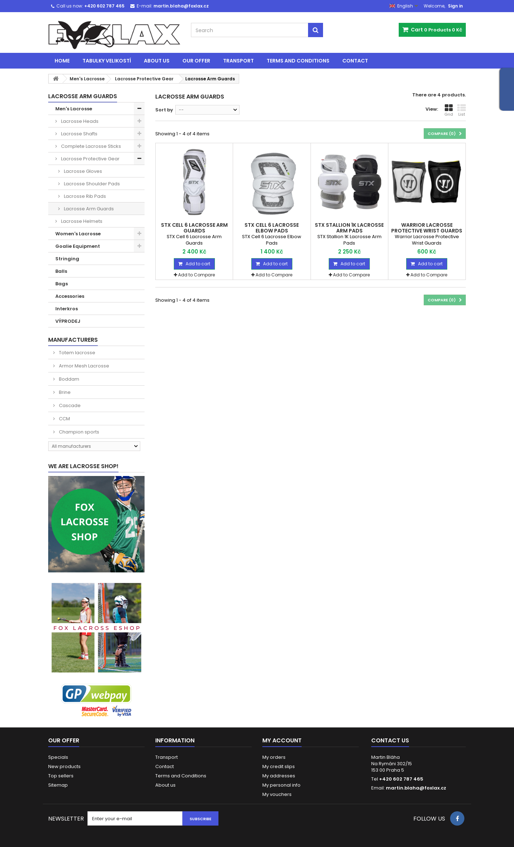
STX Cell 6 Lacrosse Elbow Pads (272, 228)
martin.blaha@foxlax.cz (416, 788)
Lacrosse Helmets (81, 221)
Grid (448, 110)
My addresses (278, 775)
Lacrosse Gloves (82, 171)
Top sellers (61, 775)
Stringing (67, 258)
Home (62, 60)
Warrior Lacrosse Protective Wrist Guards (426, 228)
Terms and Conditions (298, 60)
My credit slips (278, 766)
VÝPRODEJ (67, 321)
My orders (274, 757)
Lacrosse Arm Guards (88, 208)
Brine (64, 392)
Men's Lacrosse (73, 108)
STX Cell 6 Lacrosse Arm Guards (194, 228)
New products (64, 766)
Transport (238, 60)
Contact (355, 60)
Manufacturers (73, 340)
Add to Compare (196, 275)
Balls (61, 271)
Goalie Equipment (77, 246)
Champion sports (78, 431)
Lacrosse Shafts (78, 133)
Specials (58, 757)
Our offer (196, 60)
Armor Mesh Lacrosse (83, 365)
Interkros (66, 308)
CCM (64, 418)
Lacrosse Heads (79, 121)
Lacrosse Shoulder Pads (91, 183)
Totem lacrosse (76, 352)
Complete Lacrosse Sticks (90, 146)
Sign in (455, 6)
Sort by (164, 109)
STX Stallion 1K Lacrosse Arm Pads (349, 228)
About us (157, 60)
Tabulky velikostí (106, 60)
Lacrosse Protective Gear (90, 158)
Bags (61, 283)
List (461, 110)
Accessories (69, 296)
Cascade (69, 405)
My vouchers (277, 794)
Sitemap (58, 785)
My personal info (281, 785)
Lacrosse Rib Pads (84, 196)
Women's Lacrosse (78, 233)
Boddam (68, 379)
